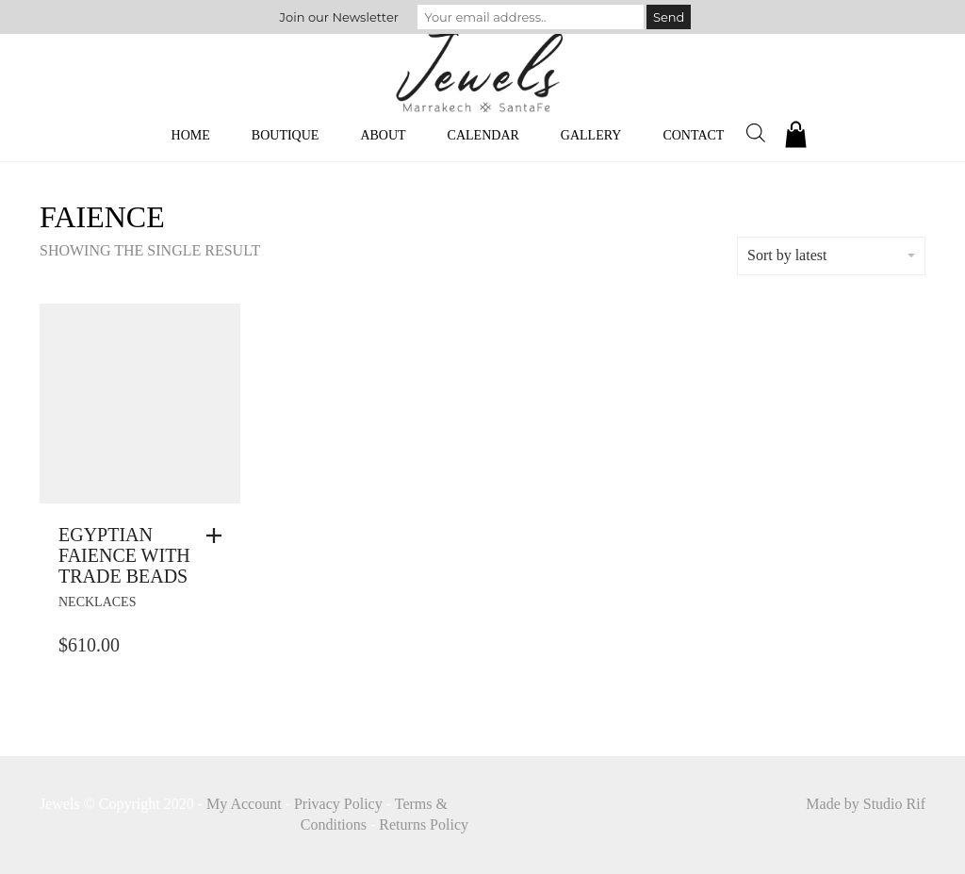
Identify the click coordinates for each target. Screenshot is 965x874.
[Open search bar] (755, 133)
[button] (218, 535)
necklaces (97, 602)
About (382, 135)
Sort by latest (831, 255)
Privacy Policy (338, 804)
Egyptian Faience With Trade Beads (124, 555)
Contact (693, 135)
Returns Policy (423, 824)
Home (191, 135)
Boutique (285, 135)
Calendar (483, 135)
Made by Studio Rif (865, 804)
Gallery (591, 135)
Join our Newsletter (339, 17)
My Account (244, 804)
